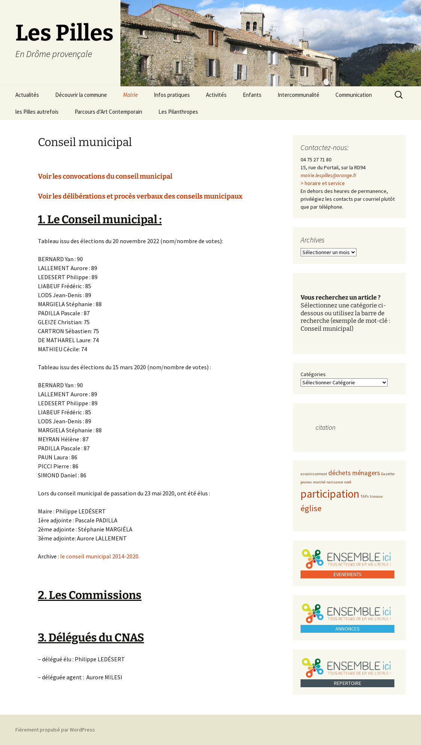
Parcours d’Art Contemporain (108, 111)
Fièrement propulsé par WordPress (55, 729)
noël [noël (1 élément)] (347, 482)
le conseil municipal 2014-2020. (99, 556)
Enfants (252, 94)
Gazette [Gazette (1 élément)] (387, 473)
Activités (216, 94)
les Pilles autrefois (37, 111)
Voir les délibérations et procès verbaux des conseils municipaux (140, 196)
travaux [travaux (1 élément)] (376, 496)
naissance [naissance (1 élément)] (334, 482)
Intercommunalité (298, 94)
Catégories (313, 374)
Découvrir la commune (81, 94)
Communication (353, 94)
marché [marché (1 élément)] (319, 482)
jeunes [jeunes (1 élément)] (306, 482)
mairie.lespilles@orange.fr (328, 175)
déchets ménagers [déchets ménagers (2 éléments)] (354, 473)
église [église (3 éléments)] (311, 508)
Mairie (130, 94)
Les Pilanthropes (178, 111)
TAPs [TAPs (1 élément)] (365, 496)
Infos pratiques (172, 94)
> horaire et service (323, 183)
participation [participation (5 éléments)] (330, 494)
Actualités (27, 94)
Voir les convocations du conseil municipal (105, 176)
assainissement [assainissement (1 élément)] (314, 473)
